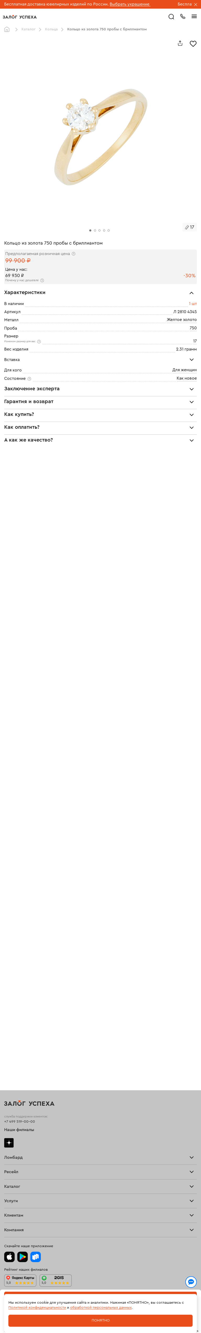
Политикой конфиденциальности (37, 1307)
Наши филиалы (19, 1130)
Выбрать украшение (130, 4)
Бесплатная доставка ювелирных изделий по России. (56, 4)
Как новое (187, 378)
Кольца (51, 29)
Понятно (101, 1320)
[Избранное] (193, 43)
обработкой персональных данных (101, 1307)
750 (193, 328)
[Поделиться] (180, 43)
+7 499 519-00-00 (19, 1121)
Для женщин (184, 370)
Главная (8, 29)
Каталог (28, 29)
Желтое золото (182, 320)
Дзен (9, 1143)
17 (195, 341)
